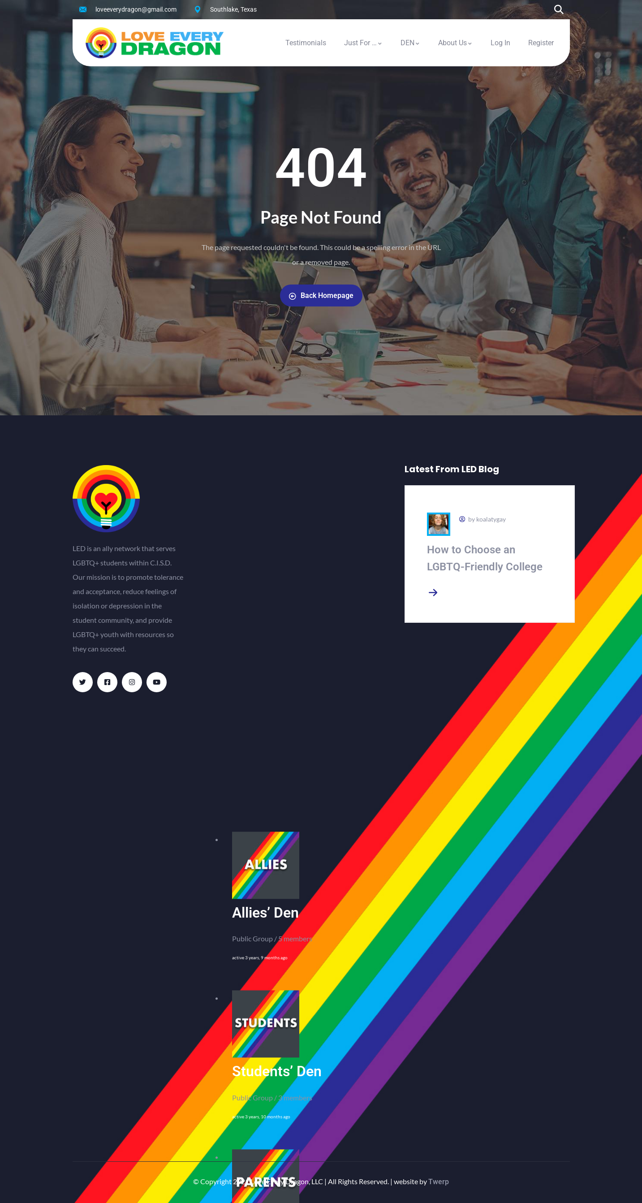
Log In (500, 43)
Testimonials (305, 43)
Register (541, 43)
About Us (455, 43)
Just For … (363, 43)
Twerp (438, 1181)
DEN (410, 43)
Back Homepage (321, 295)
